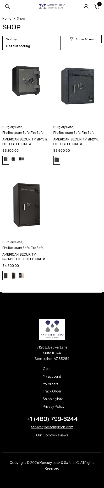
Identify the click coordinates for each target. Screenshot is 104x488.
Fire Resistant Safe (16, 132)
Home (6, 18)
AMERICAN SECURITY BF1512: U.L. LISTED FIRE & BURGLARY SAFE (25, 144)
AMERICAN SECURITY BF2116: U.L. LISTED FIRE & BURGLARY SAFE (76, 144)
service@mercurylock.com (52, 427)
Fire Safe (37, 132)
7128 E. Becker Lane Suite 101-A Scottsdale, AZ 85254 (52, 353)
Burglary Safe (12, 127)
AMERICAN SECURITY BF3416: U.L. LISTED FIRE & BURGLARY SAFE (23, 259)
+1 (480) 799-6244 (52, 418)
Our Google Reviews (52, 435)
